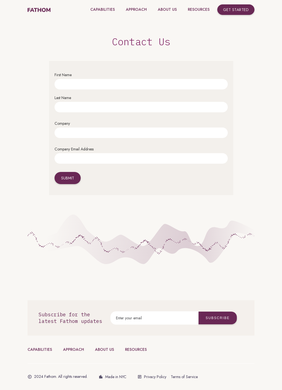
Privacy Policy (155, 377)
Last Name (63, 97)
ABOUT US (104, 349)
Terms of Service (184, 377)
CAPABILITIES (40, 349)
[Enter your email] (154, 318)
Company (62, 123)
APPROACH (73, 349)
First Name (63, 75)
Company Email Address (74, 149)
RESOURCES (136, 349)
